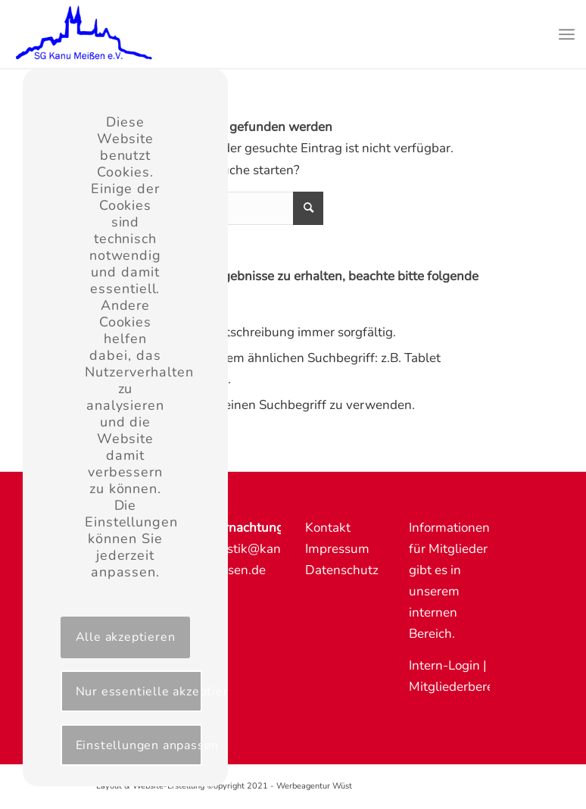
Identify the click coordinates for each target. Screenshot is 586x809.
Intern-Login (444, 665)
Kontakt (328, 527)
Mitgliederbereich (459, 686)
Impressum (337, 549)
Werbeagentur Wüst (314, 786)
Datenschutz (342, 570)
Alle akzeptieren (126, 637)
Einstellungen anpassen (139, 745)
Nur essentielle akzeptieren (139, 691)
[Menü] (567, 34)
